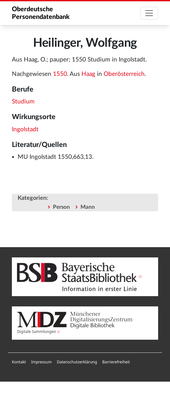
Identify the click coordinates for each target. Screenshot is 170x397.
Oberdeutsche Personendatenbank (41, 13)
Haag (88, 74)
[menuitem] (19, 362)
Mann (88, 207)
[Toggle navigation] (149, 13)
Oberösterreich (124, 74)
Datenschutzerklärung (77, 362)
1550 (60, 74)
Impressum (41, 362)
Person (61, 207)
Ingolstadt (25, 129)
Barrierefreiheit (116, 362)
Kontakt (19, 362)
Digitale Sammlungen (36, 331)
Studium (23, 102)
